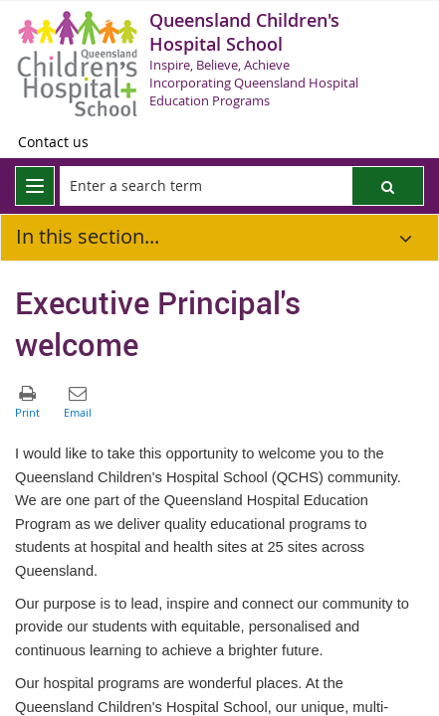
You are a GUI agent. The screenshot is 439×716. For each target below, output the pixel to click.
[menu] (35, 186)
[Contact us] (53, 142)
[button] (387, 186)
